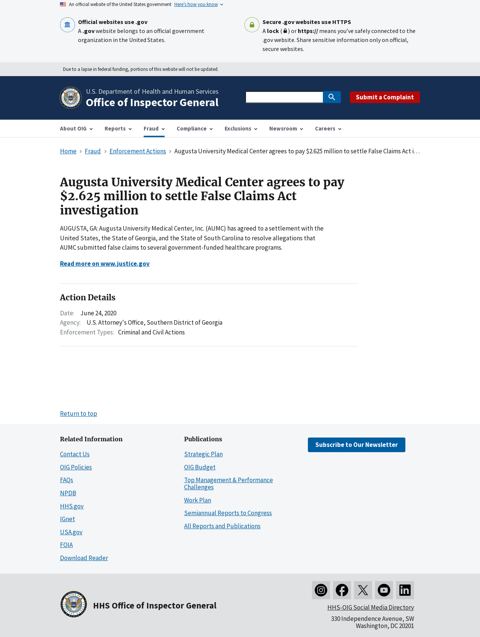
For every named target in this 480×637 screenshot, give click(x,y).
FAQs (66, 480)
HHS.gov (72, 506)
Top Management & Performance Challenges (228, 483)
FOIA (66, 545)
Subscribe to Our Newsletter (356, 445)
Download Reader (84, 558)
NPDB (68, 493)
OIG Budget (200, 467)
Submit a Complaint (385, 97)
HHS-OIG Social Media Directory (370, 607)
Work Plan (197, 500)
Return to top (78, 413)
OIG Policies (76, 467)
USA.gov (71, 532)
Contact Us (75, 454)
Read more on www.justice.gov (105, 263)
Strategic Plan (203, 454)
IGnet (67, 519)
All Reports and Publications (222, 526)
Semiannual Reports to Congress (228, 513)
